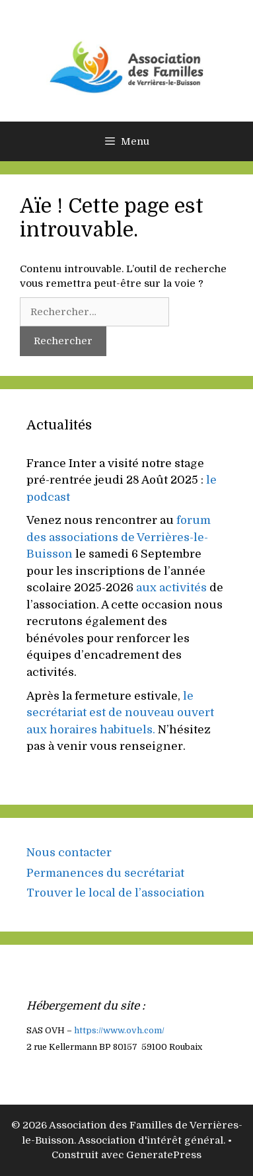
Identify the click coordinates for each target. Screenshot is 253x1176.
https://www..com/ (119, 1030)
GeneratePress (163, 1155)
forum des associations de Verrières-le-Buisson (118, 537)
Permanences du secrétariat (105, 873)
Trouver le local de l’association (115, 893)
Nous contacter (69, 852)
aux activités (171, 587)
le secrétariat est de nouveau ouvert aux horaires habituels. (120, 713)
